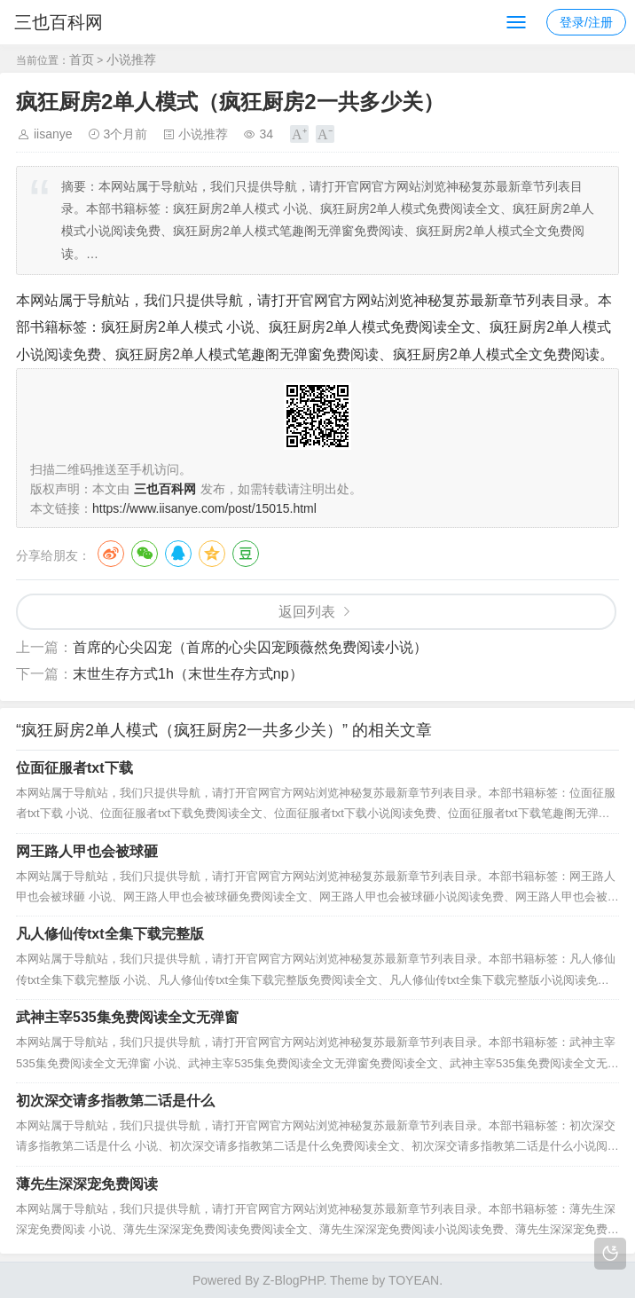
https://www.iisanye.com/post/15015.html (204, 508)
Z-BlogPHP (293, 1280)
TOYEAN (413, 1280)
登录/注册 (586, 22)
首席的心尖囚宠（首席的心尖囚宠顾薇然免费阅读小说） (250, 647)
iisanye (53, 134)
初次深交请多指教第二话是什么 (115, 1100)
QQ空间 (212, 553)
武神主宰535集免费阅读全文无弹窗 (127, 1017)
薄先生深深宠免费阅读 (87, 1184)
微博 (111, 553)
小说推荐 (131, 59)
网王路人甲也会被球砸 (87, 851)
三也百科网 (58, 22)
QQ (178, 553)
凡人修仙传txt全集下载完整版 (110, 933)
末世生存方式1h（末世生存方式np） (188, 673)
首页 (81, 59)
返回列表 (306, 611)
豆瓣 (245, 553)
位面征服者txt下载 (74, 767)
